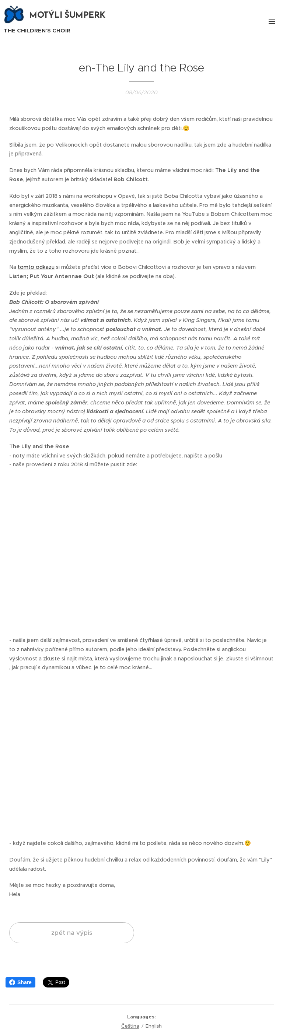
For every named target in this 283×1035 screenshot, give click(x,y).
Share (20, 982)
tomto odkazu (36, 267)
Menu (272, 21)
